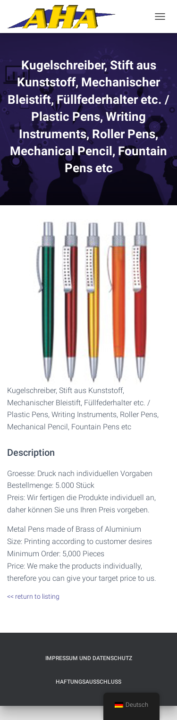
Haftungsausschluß (88, 681)
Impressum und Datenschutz (88, 658)
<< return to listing (33, 596)
